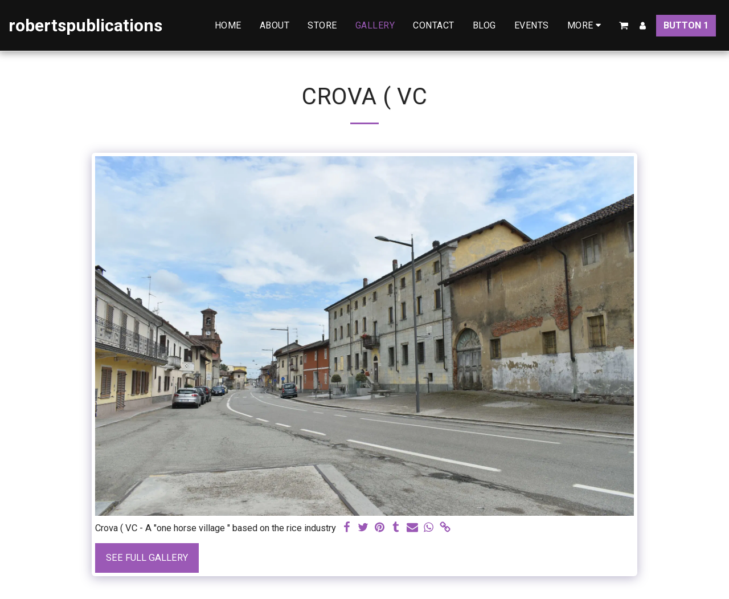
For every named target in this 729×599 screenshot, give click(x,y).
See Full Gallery (147, 557)
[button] (624, 26)
